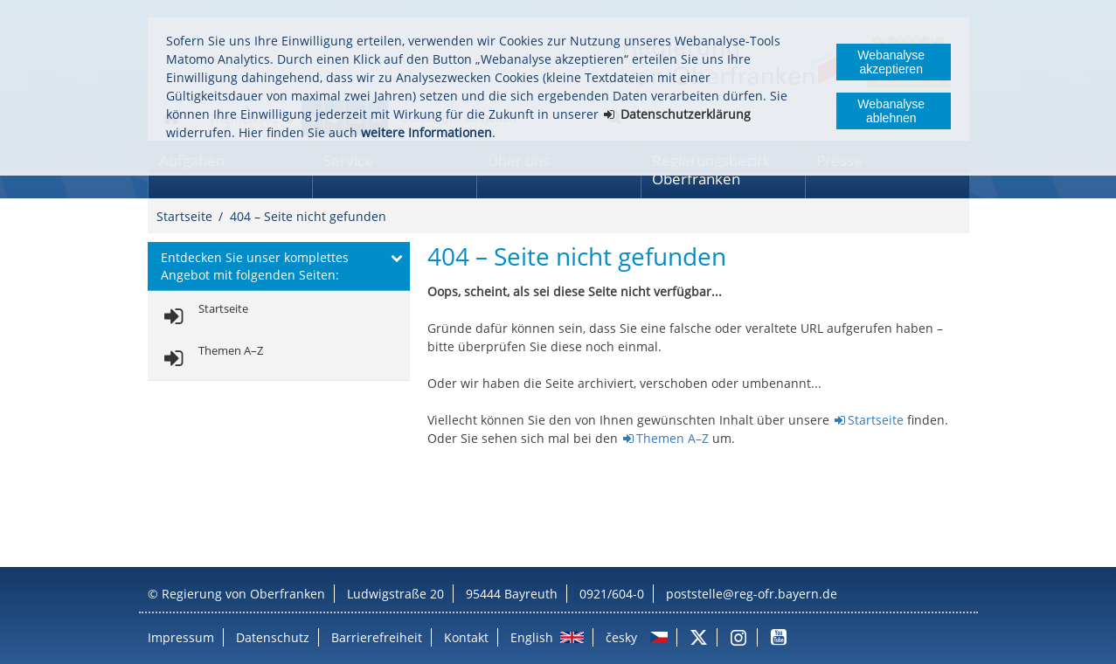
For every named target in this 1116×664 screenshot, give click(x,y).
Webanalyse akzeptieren (891, 62)
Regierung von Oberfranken (243, 593)
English (531, 637)
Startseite (184, 216)
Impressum (181, 637)
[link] (203, 316)
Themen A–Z (672, 438)
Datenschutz (272, 637)
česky (621, 637)
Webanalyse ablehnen (891, 111)
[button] (279, 266)
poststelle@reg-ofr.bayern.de (751, 593)
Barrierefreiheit (376, 637)
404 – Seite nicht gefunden (308, 216)
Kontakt (466, 637)
